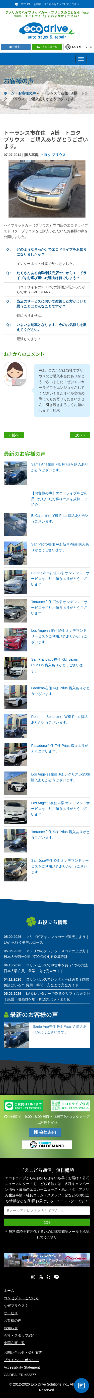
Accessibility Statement (22, 1367)
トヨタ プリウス (53, 155)
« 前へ (14, 435)
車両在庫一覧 (14, 1343)
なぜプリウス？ (16, 1306)
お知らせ (11, 1328)
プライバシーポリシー (21, 1360)
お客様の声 (27, 93)
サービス (11, 1313)
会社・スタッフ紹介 (19, 1335)
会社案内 (15, 46)
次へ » (80, 435)
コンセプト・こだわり (21, 1298)
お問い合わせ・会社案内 (23, 1352)
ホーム (9, 93)
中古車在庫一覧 (47, 46)
